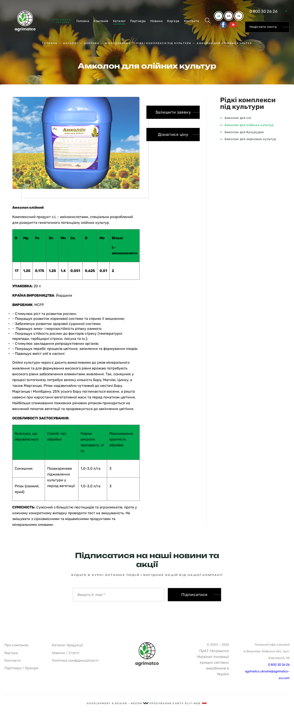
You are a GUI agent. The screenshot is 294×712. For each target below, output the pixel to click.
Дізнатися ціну (173, 134)
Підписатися (194, 594)
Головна (82, 21)
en (228, 15)
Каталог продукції (67, 645)
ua (218, 15)
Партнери (138, 21)
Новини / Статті (65, 653)
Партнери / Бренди (21, 668)
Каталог (119, 21)
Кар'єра (173, 21)
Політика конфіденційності (75, 660)
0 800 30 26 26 (263, 11)
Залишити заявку (173, 112)
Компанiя (101, 21)
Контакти (191, 21)
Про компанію (16, 645)
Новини (156, 21)
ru (238, 15)
